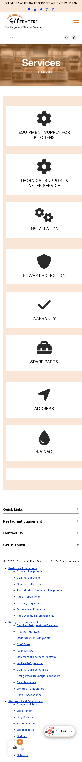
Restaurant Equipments (22, 568)
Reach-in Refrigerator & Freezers (37, 625)
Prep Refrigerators (28, 631)
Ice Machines (25, 650)
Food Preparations (28, 596)
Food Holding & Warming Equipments (40, 590)
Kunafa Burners (26, 723)
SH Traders (19, 561)
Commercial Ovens (29, 577)
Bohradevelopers (69, 561)
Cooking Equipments (30, 571)
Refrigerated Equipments (24, 622)
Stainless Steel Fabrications (25, 701)
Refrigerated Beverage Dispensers (38, 676)
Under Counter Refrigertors (33, 638)
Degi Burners (25, 717)
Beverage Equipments (30, 603)
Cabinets (22, 755)
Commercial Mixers (29, 584)
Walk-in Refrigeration (30, 663)
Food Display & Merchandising (35, 615)
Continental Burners (29, 704)
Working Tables (26, 729)
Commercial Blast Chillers (32, 669)
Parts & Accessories (29, 695)
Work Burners (25, 710)
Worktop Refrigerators (30, 688)
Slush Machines (26, 682)
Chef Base (23, 644)
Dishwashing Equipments (32, 609)
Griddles (22, 736)
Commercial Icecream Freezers (36, 657)
